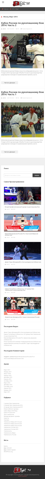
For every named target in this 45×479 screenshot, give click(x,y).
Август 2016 (7, 373)
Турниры (6, 420)
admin (4, 28)
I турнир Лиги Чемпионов (11, 403)
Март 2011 (7, 392)
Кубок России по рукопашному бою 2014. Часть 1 (22, 93)
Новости (6, 418)
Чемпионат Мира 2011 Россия (13, 422)
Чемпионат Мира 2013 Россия (13, 423)
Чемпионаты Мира (9, 433)
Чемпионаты (8, 431)
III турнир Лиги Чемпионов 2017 (13, 407)
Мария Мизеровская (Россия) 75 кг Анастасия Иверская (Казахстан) (21, 234)
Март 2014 (7, 383)
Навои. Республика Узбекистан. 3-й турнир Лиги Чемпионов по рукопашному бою (19, 289)
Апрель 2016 (7, 375)
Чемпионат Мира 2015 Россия (13, 425)
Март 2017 (7, 370)
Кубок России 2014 (9, 412)
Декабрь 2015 (8, 377)
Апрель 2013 (7, 388)
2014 (12, 9)
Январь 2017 (7, 372)
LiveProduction (22, 476)
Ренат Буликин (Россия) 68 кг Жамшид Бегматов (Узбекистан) (22, 341)
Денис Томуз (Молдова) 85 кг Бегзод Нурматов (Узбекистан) (23, 262)
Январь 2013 (7, 390)
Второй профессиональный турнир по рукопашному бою (22, 207)
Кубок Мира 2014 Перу (10, 411)
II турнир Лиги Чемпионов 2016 (13, 405)
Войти (6, 446)
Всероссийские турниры (11, 409)
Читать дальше (9, 83)
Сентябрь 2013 (8, 386)
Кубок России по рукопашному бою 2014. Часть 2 (22, 24)
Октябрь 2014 (8, 381)
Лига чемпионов (9, 414)
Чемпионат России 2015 (11, 429)
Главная (6, 9)
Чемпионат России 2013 (11, 427)
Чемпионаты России (10, 435)
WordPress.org (8, 451)
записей (7, 448)
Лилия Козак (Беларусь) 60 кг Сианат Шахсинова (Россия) (22, 317)
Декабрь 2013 (8, 384)
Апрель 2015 (7, 379)
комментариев (10, 450)
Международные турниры (12, 416)
